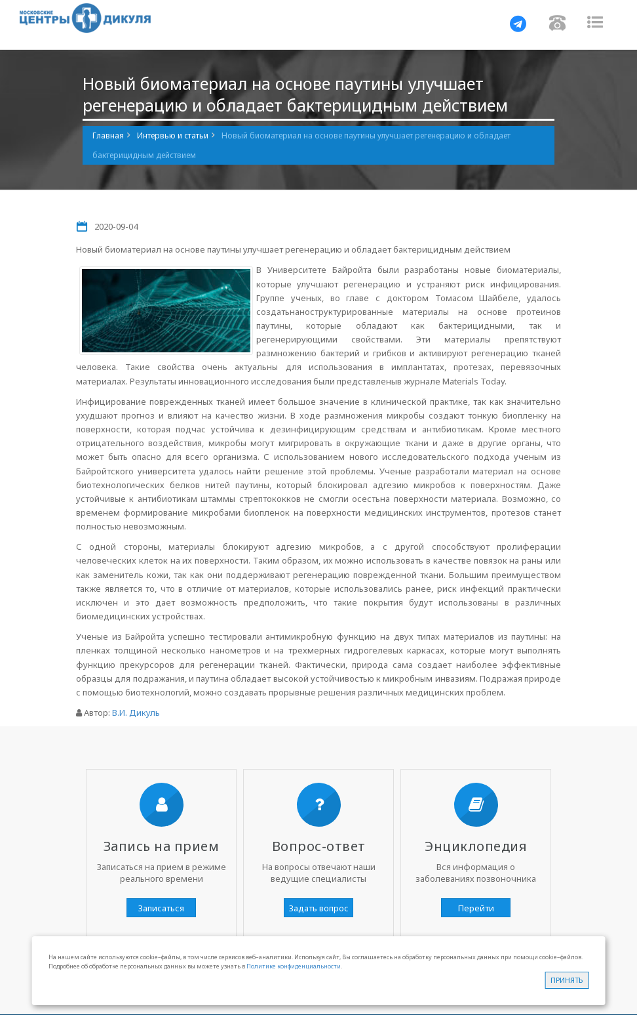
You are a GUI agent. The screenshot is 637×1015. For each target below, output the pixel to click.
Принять (566, 980)
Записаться (161, 908)
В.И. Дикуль (136, 712)
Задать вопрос (319, 908)
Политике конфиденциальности (293, 966)
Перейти (476, 908)
